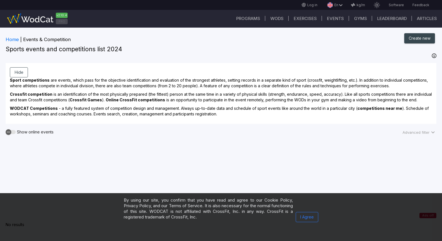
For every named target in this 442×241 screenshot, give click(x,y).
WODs (277, 18)
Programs (248, 18)
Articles (427, 18)
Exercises (305, 18)
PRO (62, 21)
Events (335, 18)
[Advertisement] (221, 183)
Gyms (360, 18)
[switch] (11, 132)
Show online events (35, 132)
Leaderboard (392, 18)
